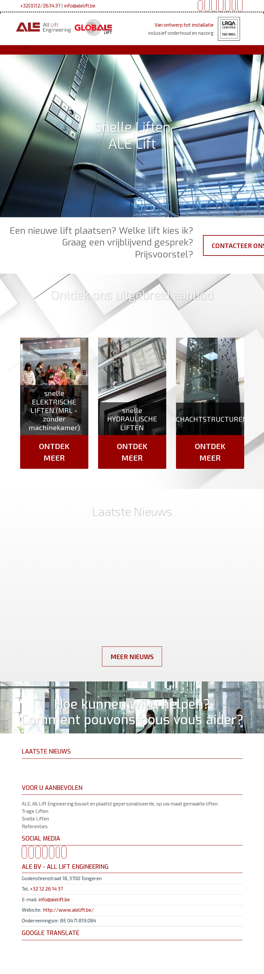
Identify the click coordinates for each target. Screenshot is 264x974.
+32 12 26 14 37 (46, 889)
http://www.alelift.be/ (68, 910)
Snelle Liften (35, 818)
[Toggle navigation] (26, 48)
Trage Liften (35, 811)
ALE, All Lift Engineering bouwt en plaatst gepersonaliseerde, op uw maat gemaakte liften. (120, 803)
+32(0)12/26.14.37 (40, 5)
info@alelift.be (79, 5)
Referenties (35, 826)
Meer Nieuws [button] (132, 656)
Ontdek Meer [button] (54, 451)
